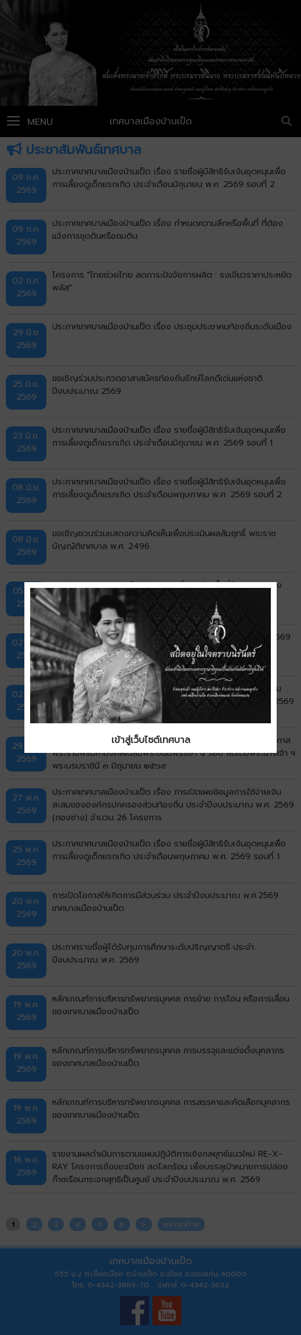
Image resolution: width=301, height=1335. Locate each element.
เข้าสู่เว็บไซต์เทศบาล (150, 740)
